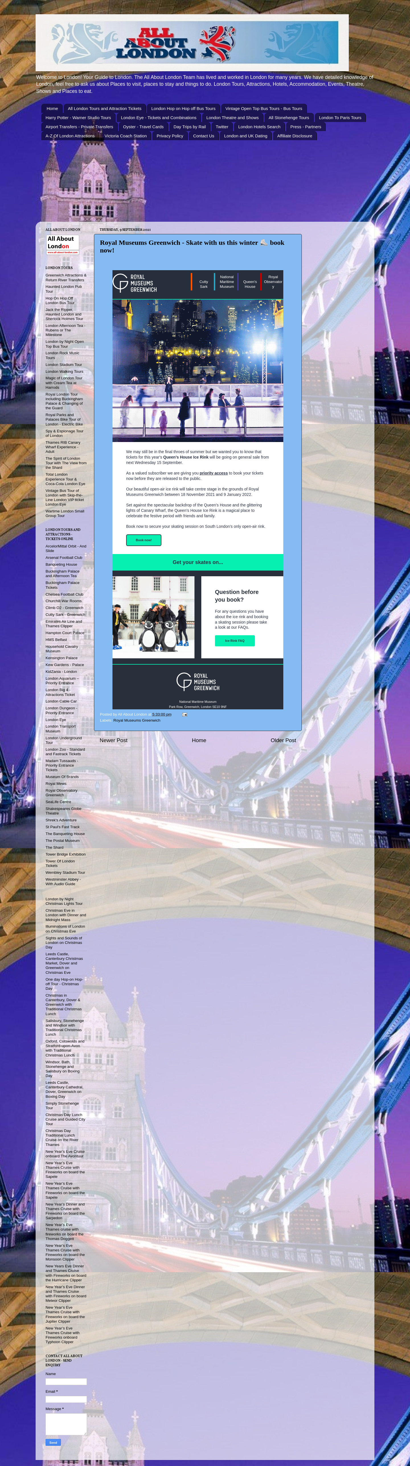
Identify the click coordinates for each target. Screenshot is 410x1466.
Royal (273, 277)
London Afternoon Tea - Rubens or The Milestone (65, 330)
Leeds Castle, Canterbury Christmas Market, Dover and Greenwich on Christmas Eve (64, 963)
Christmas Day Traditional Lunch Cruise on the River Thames (62, 1138)
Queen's (250, 282)
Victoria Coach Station (125, 135)
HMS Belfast (56, 640)
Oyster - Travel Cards (143, 126)
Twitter (222, 126)
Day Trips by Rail (190, 126)
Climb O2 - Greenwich (64, 608)
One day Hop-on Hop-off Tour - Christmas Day (64, 984)
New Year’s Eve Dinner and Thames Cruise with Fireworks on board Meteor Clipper (66, 1294)
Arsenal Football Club (64, 557)
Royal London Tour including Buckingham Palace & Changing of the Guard (64, 401)
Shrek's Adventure (61, 820)
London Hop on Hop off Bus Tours (183, 108)
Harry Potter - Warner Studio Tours (78, 117)
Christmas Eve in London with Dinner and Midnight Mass (66, 915)
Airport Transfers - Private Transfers (79, 126)
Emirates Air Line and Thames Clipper (64, 623)
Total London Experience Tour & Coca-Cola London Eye (65, 479)
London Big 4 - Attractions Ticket (60, 692)
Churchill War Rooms (64, 601)
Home (52, 108)
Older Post (283, 740)
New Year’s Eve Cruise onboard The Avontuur (65, 1153)
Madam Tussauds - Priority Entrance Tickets (62, 765)
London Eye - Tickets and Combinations (158, 117)
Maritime (227, 282)
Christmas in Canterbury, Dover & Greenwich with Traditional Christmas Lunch (64, 1004)
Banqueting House (61, 564)
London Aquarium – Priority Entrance (62, 680)
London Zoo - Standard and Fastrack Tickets (65, 751)
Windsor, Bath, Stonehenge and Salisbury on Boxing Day (62, 1069)
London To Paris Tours (340, 117)
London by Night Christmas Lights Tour (64, 901)
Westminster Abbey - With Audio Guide (63, 881)
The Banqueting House (65, 834)
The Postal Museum (63, 840)
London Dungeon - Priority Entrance (61, 710)
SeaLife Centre (58, 802)
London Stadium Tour (64, 365)
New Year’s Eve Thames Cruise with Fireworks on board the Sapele (65, 1170)
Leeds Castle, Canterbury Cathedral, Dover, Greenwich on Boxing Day (64, 1089)
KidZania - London (61, 671)
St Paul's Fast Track (63, 827)
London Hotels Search (259, 126)
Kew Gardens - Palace (65, 665)
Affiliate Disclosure (294, 135)
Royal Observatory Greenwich (61, 792)
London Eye (56, 720)
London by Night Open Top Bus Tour (65, 343)
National (227, 277)
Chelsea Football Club (64, 594)
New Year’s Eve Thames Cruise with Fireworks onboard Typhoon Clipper (62, 1335)
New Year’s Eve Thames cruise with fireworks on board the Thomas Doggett (65, 1232)
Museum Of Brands (62, 777)
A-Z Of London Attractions (70, 135)
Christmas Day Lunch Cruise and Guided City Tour (65, 1119)
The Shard (54, 847)
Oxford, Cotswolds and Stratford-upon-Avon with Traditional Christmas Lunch (65, 1048)
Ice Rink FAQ (235, 640)
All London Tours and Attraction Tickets (105, 108)
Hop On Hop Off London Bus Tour (60, 300)
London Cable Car (61, 701)
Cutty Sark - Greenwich (65, 614)
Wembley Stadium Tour (65, 872)
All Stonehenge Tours (289, 117)
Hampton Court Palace (65, 633)
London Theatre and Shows (232, 117)
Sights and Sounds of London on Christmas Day (64, 942)
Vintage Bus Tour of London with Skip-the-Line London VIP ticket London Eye (65, 497)
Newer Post (114, 740)
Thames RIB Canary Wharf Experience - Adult (63, 447)
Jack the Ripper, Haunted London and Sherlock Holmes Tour (64, 314)
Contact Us (203, 135)
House (250, 286)
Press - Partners (305, 126)
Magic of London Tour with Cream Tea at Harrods (64, 382)
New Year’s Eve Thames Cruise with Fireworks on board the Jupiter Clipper (65, 1314)
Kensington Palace (62, 658)
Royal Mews (56, 783)
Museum (227, 286)
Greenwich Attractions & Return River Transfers (66, 277)
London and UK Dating (245, 135)
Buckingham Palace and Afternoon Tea (62, 573)
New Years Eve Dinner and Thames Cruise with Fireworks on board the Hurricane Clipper (66, 1273)
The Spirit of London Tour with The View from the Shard (66, 463)
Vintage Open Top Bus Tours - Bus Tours (264, 108)
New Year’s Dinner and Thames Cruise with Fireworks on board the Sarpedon (65, 1211)
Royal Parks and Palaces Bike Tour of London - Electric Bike (64, 419)
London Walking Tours (64, 371)
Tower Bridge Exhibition (66, 854)
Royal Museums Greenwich (136, 720)
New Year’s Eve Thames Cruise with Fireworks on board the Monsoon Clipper (65, 1252)
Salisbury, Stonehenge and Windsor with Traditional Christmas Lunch (65, 1028)
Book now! (144, 540)
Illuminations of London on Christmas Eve (65, 928)
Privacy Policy (170, 135)
